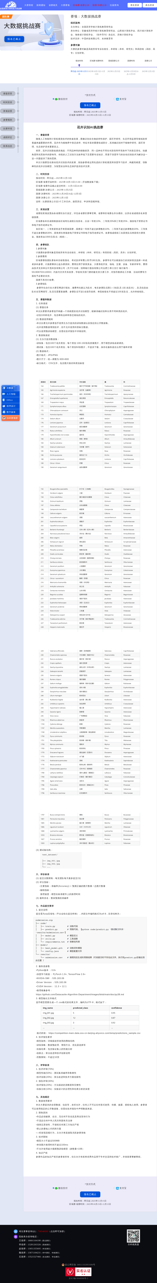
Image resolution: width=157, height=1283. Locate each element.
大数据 (10, 388)
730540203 (43, 1231)
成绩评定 (7, 137)
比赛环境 (7, 128)
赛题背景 (7, 93)
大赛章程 (28, 5)
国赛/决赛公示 (99, 5)
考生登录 (134, 5)
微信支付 (61, 99)
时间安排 (7, 102)
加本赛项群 (12, 418)
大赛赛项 (65, 5)
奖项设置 (7, 111)
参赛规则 (7, 120)
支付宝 (121, 99)
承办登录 (149, 5)
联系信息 (7, 146)
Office (10, 400)
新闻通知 (41, 5)
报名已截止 (14, 39)
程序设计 (11, 406)
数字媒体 (11, 412)
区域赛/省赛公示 (81, 5)
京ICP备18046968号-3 (78, 1278)
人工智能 (11, 394)
